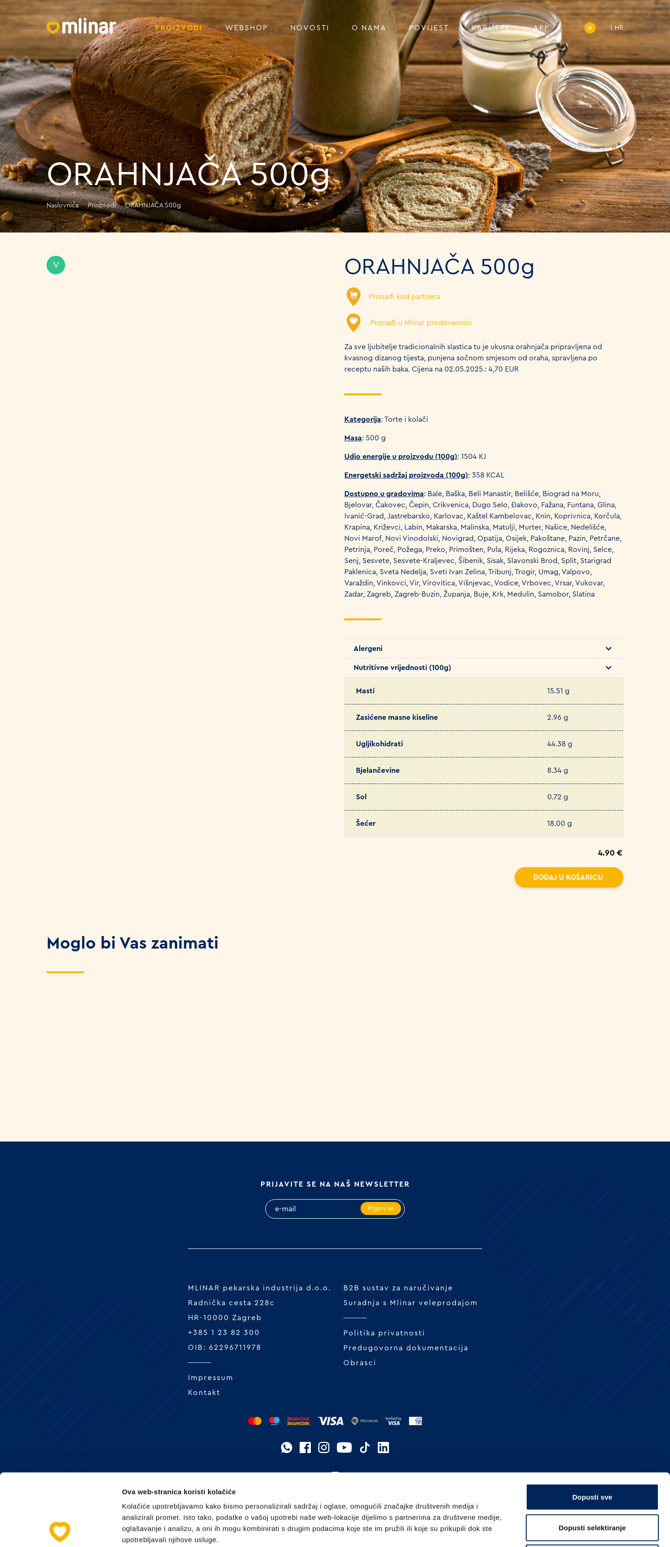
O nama (369, 28)
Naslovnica (63, 205)
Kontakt (204, 1392)
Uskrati (592, 1486)
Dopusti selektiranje (592, 1456)
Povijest (429, 28)
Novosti (309, 28)
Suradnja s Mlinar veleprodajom (410, 1303)
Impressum (211, 1377)
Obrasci (359, 1363)
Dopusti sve (592, 1425)
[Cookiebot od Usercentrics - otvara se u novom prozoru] (60, 1529)
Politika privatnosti (384, 1333)
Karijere (491, 28)
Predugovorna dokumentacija (406, 1348)
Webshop (246, 28)
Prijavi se (381, 1208)
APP (541, 28)
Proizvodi (179, 28)
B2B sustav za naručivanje (398, 1288)
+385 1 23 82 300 (224, 1332)
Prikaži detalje (482, 1529)
